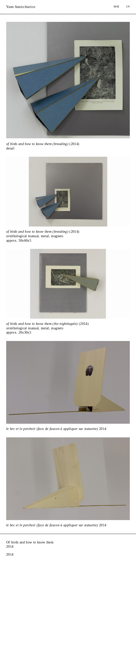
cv (128, 6)
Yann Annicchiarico (20, 6)
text (116, 6)
